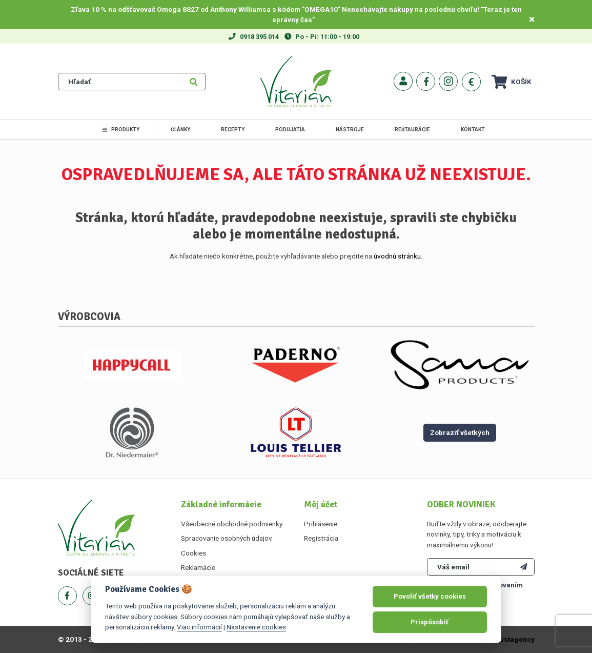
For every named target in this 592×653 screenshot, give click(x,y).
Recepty (232, 129)
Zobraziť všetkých (459, 432)
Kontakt (473, 129)
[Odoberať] (524, 567)
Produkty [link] (121, 129)
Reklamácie (198, 567)
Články (180, 129)
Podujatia (290, 129)
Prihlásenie (320, 524)
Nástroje (350, 129)
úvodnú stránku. (398, 256)
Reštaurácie (412, 129)
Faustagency (513, 639)
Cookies (193, 553)
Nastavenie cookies (256, 627)
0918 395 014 (259, 37)
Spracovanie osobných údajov (226, 538)
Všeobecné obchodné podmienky (231, 524)
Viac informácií (199, 627)
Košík (512, 82)
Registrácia (321, 538)
